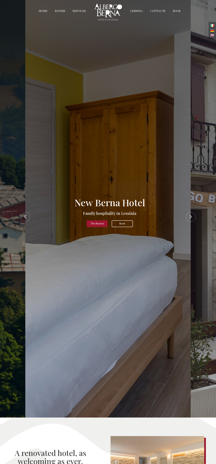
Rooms (60, 11)
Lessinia (136, 11)
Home (43, 11)
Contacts (157, 11)
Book (177, 11)
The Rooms (97, 223)
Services (79, 11)
